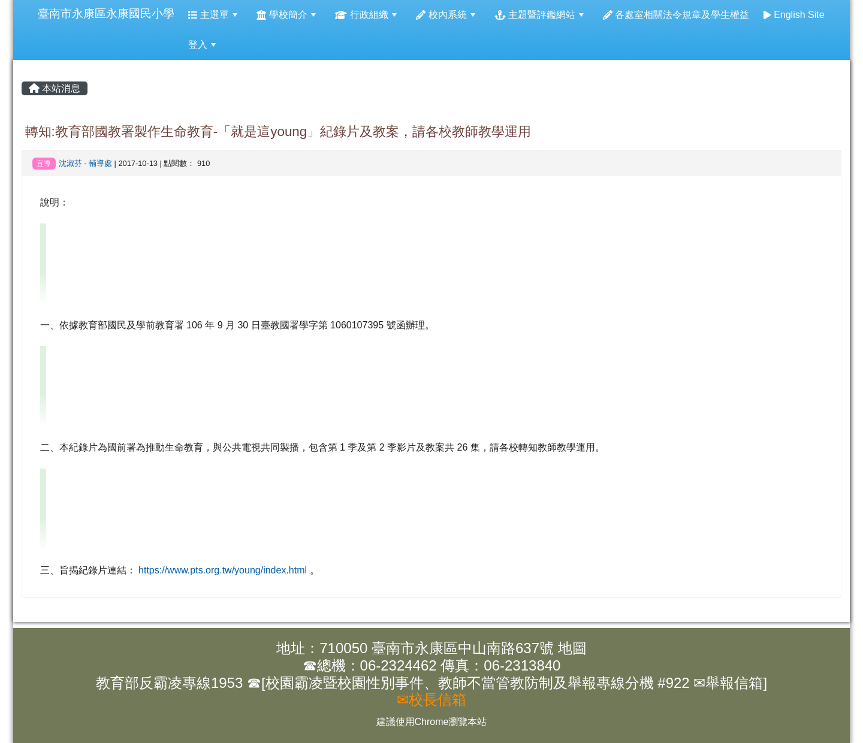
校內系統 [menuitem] (445, 15)
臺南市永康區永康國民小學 (106, 13)
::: (24, 64)
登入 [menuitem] (202, 45)
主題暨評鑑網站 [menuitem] (539, 15)
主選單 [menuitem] (213, 15)
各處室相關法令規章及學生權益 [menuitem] (676, 15)
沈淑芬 (70, 163)
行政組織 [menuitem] (366, 15)
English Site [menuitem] (794, 15)
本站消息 (54, 88)
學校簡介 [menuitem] (286, 15)
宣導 (44, 163)
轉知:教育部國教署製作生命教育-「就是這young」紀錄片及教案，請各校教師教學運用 (278, 131)
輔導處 (100, 163)
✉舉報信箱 (728, 683)
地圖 (572, 648)
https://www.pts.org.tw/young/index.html (222, 570)
